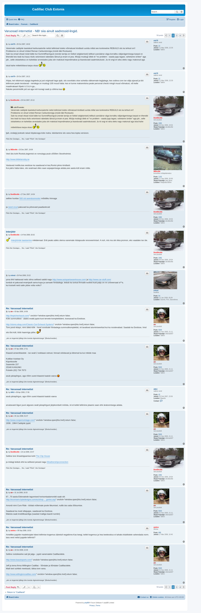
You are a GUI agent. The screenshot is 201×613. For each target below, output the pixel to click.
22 (159, 46)
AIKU (155, 389)
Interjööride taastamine (21, 240)
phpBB (86, 603)
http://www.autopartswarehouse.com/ (69, 279)
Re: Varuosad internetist (19, 308)
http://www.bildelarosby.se (17, 159)
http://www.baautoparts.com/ (19, 560)
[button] (166, 35)
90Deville (157, 171)
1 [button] (169, 35)
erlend (156, 290)
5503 (160, 330)
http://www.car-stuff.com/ (100, 279)
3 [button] (176, 35)
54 (159, 296)
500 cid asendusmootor (30, 198)
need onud (13, 207)
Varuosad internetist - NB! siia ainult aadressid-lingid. (41, 31)
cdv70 (156, 40)
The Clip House (43, 456)
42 (159, 394)
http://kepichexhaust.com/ (17, 315)
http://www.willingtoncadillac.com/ (21, 574)
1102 (160, 177)
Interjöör (11, 231)
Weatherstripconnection (57, 462)
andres (156, 527)
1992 (160, 123)
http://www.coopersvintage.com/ (20, 420)
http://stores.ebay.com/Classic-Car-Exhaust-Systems (30, 324)
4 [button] (180, 35)
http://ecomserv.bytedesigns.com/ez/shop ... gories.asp (31, 499)
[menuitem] (21, 19)
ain (155, 324)
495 (159, 532)
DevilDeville (158, 118)
